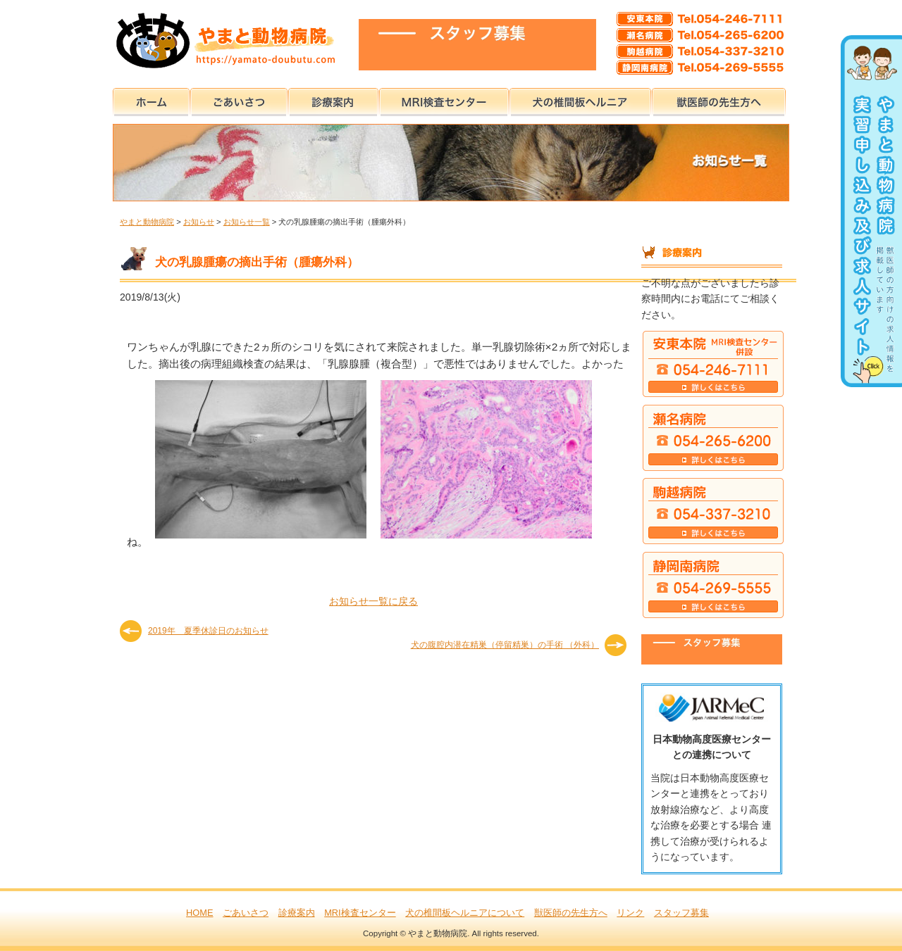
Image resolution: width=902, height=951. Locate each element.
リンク (630, 912)
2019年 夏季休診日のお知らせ (208, 631)
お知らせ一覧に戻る (373, 601)
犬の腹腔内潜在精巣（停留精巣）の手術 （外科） (505, 645)
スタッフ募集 (681, 912)
